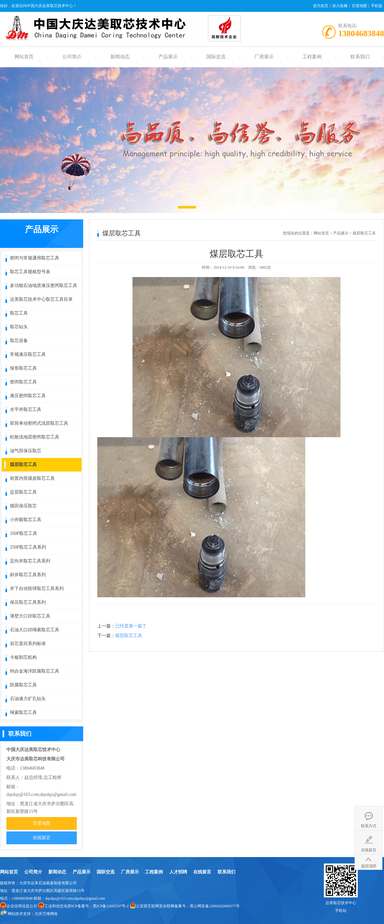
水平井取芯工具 (25, 409)
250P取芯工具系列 (28, 547)
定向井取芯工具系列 (30, 561)
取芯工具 (19, 313)
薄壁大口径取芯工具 (30, 616)
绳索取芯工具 (23, 712)
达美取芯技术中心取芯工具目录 (41, 299)
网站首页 (24, 56)
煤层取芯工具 (23, 464)
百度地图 (359, 6)
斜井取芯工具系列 (28, 574)
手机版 (376, 6)
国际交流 (216, 56)
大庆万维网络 (46, 914)
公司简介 (72, 56)
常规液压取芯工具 (28, 354)
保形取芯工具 (23, 368)
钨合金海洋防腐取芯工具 (34, 671)
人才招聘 (178, 872)
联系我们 (360, 56)
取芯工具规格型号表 (30, 271)
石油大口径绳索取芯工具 (34, 629)
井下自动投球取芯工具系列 (37, 588)
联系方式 (368, 826)
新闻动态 (120, 56)
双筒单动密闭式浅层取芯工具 (39, 423)
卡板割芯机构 (23, 657)
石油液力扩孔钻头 (28, 698)
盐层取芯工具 (23, 492)
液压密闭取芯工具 (28, 395)
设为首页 (320, 6)
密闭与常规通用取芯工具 (34, 258)
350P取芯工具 (23, 533)
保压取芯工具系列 (28, 602)
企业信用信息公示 (21, 906)
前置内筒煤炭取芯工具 (32, 478)
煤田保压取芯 (23, 505)
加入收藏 (340, 6)
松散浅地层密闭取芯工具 (34, 437)
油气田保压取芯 (25, 450)
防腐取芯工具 (23, 685)
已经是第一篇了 (131, 626)
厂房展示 (264, 56)
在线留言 (42, 837)
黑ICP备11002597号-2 (111, 906)
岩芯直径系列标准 (28, 643)
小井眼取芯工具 (25, 519)
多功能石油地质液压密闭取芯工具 (43, 285)
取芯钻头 (19, 326)
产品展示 (168, 56)
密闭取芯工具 (23, 382)
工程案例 (312, 56)
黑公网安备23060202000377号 (215, 906)
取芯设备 (19, 340)
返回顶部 (368, 866)
